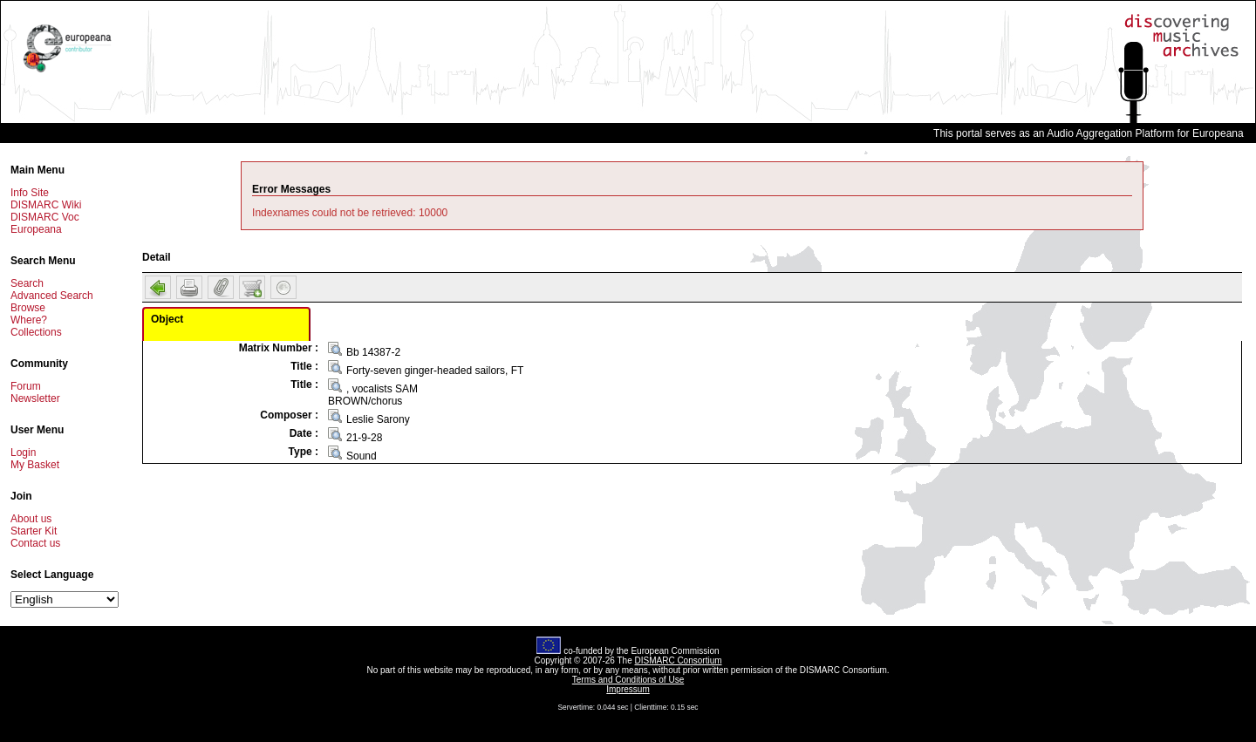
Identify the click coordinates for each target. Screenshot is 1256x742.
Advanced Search (51, 295)
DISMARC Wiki (45, 205)
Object (167, 319)
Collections (36, 332)
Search (27, 283)
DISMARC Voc (44, 217)
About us (30, 519)
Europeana (36, 229)
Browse (27, 308)
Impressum (627, 689)
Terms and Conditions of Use (628, 679)
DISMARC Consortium (678, 660)
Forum (25, 386)
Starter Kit (33, 531)
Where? (28, 320)
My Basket (34, 465)
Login (23, 452)
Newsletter (35, 398)
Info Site (29, 193)
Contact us (35, 543)
